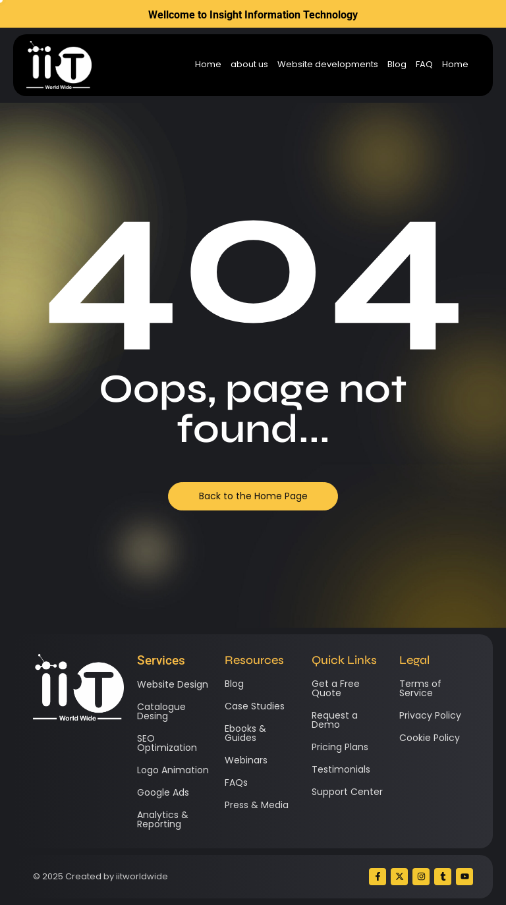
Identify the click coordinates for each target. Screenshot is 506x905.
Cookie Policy (429, 737)
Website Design (172, 684)
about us (249, 65)
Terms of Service (420, 688)
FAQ (424, 65)
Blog (397, 65)
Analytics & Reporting (162, 819)
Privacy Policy (430, 715)
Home (208, 65)
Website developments (327, 65)
